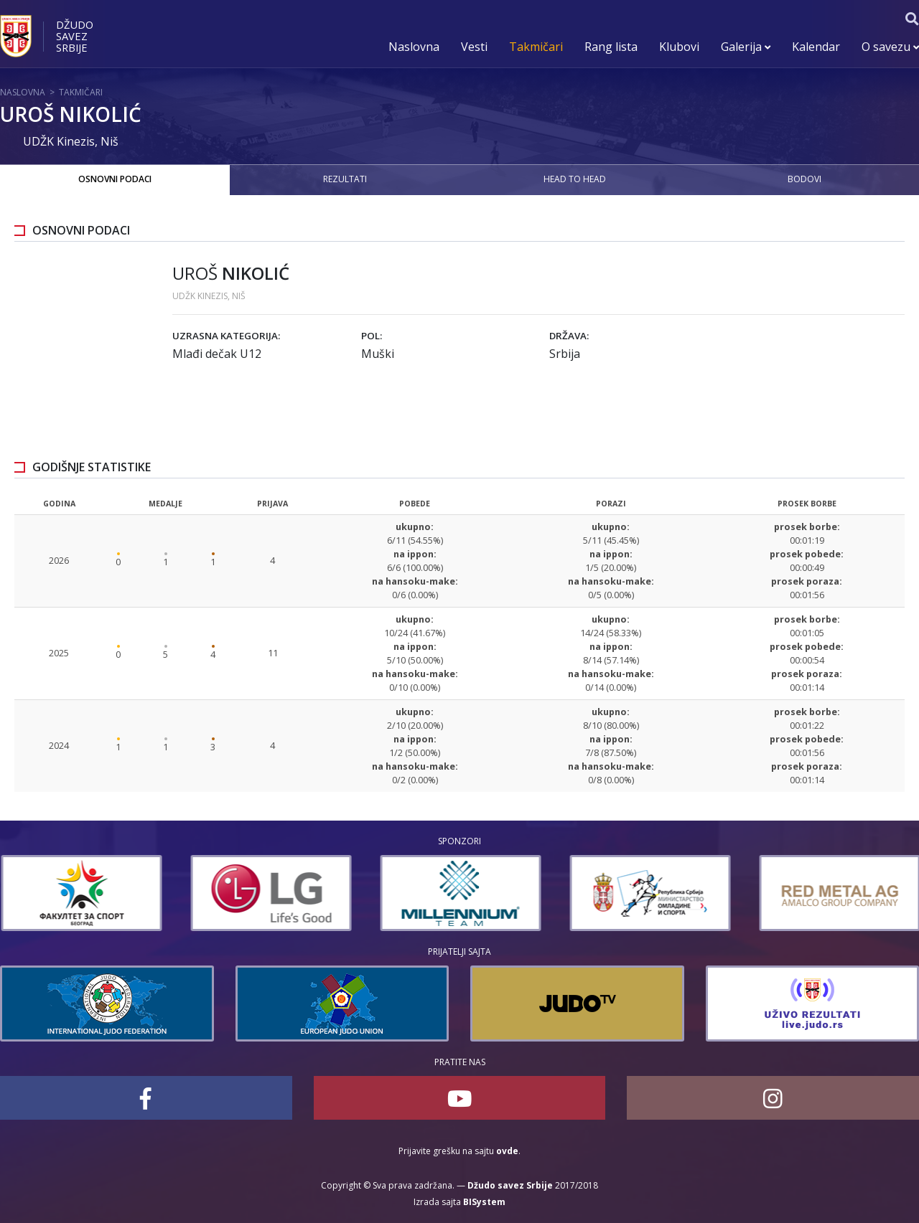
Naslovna (413, 47)
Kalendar (816, 47)
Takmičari (536, 47)
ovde (507, 1151)
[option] (214, 893)
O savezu (890, 47)
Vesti (474, 47)
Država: (569, 335)
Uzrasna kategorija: (226, 335)
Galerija (745, 47)
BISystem (484, 1202)
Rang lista (611, 47)
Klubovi (679, 47)
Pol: (371, 335)
